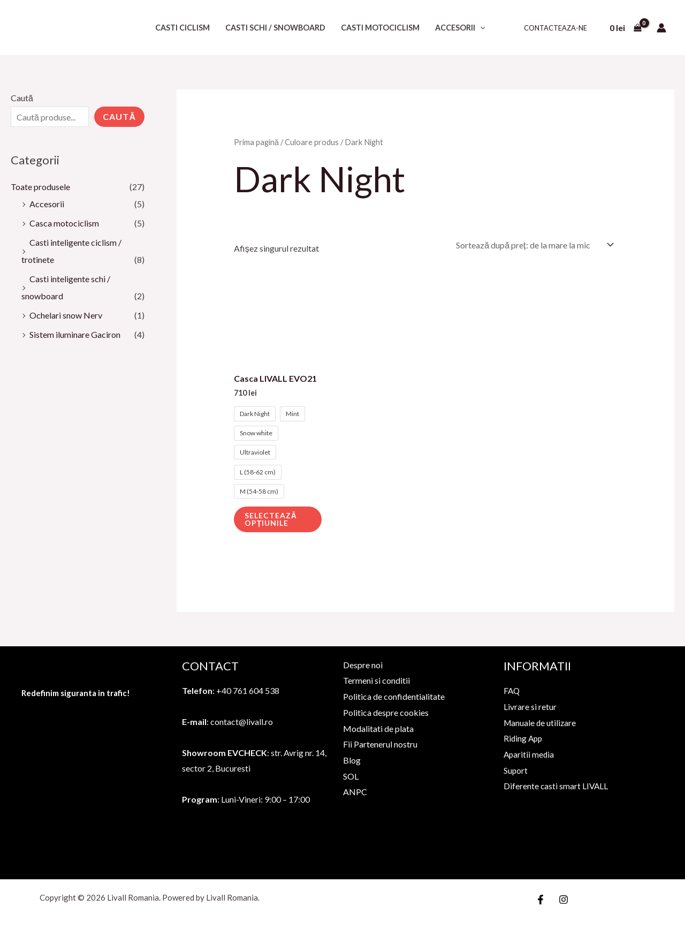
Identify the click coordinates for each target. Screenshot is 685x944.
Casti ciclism (182, 27)
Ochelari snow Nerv (65, 315)
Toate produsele (40, 187)
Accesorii (460, 27)
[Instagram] (563, 899)
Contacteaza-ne (555, 28)
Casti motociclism (380, 27)
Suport (516, 770)
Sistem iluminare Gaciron (74, 334)
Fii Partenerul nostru (380, 744)
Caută (22, 98)
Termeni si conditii (376, 680)
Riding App (524, 738)
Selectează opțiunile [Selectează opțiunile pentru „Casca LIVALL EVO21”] (271, 519)
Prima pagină (256, 142)
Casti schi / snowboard (275, 27)
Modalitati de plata (378, 728)
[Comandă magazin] (533, 245)
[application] (480, 27)
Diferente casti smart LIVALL (557, 786)
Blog (352, 760)
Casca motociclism (64, 223)
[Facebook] (540, 899)
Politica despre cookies (386, 712)
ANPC (355, 792)
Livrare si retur (530, 706)
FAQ (512, 690)
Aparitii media (529, 754)
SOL (351, 776)
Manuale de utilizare (541, 723)
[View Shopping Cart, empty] (625, 28)
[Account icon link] (661, 28)
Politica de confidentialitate (394, 696)
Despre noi (363, 665)
